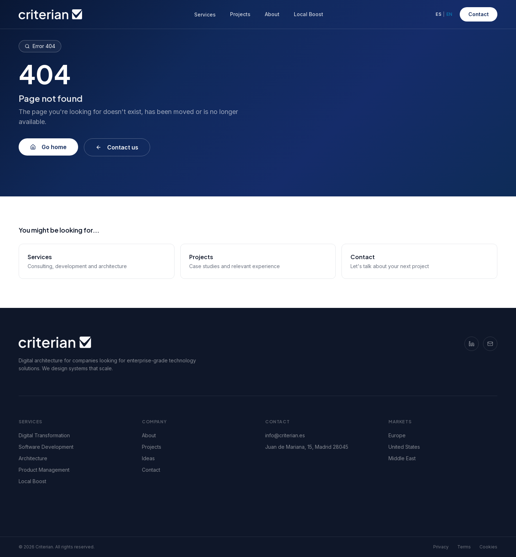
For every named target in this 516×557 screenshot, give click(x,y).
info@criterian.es (285, 435)
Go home (48, 147)
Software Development (49, 447)
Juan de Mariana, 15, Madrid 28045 (306, 447)
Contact (478, 14)
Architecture (36, 458)
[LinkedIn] (471, 344)
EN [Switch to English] (449, 14)
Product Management (47, 470)
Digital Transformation (47, 435)
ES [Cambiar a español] (438, 14)
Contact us (117, 147)
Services (205, 14)
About (272, 14)
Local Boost (308, 14)
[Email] (490, 344)
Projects (240, 14)
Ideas (148, 458)
